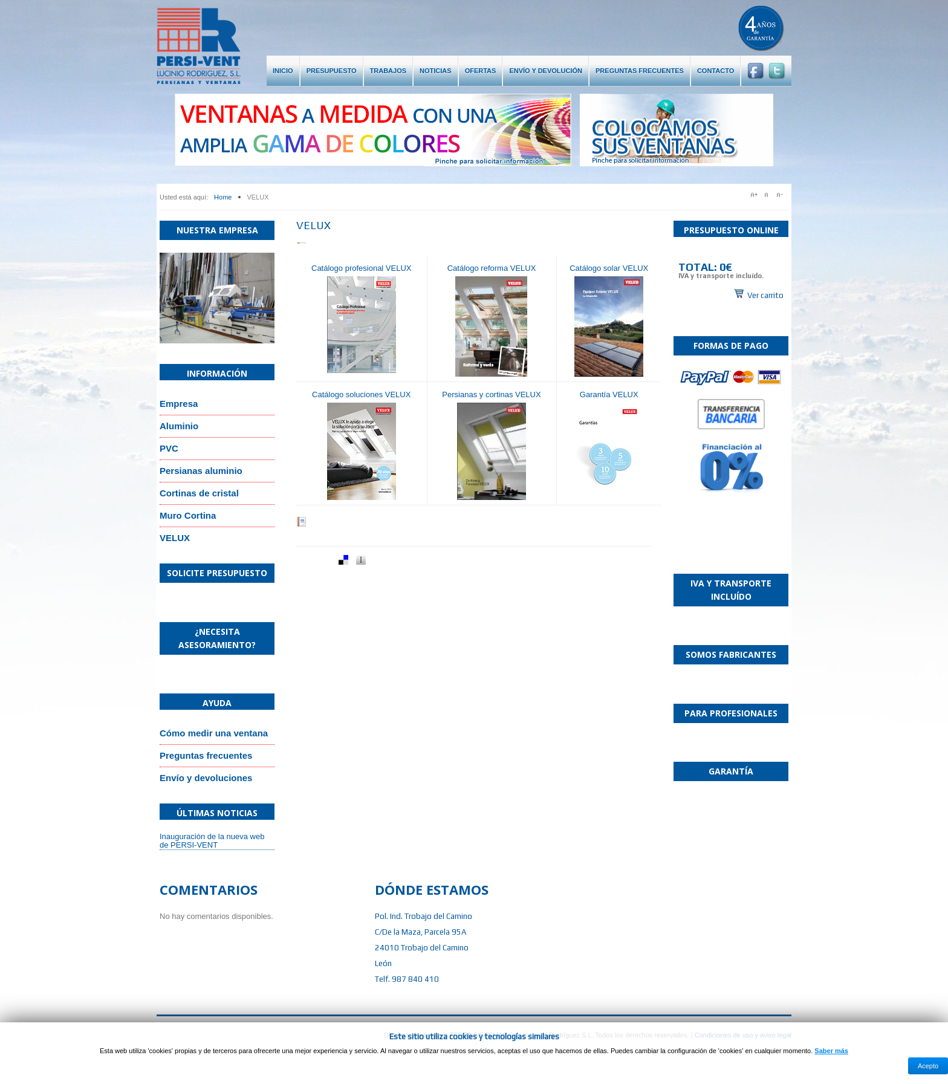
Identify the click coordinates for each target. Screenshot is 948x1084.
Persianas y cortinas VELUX (491, 394)
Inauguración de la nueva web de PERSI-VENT (212, 840)
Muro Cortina (188, 515)
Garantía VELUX (609, 394)
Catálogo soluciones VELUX (361, 394)
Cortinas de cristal (199, 493)
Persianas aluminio (201, 471)
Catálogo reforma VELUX (491, 268)
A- (782, 194)
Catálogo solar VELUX (609, 268)
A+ (754, 194)
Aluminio (179, 426)
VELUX (175, 538)
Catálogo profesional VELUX (361, 268)
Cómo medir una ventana (214, 733)
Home (223, 197)
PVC (169, 448)
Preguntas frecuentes (206, 755)
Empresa (179, 403)
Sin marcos (731, 275)
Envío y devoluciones (206, 778)
